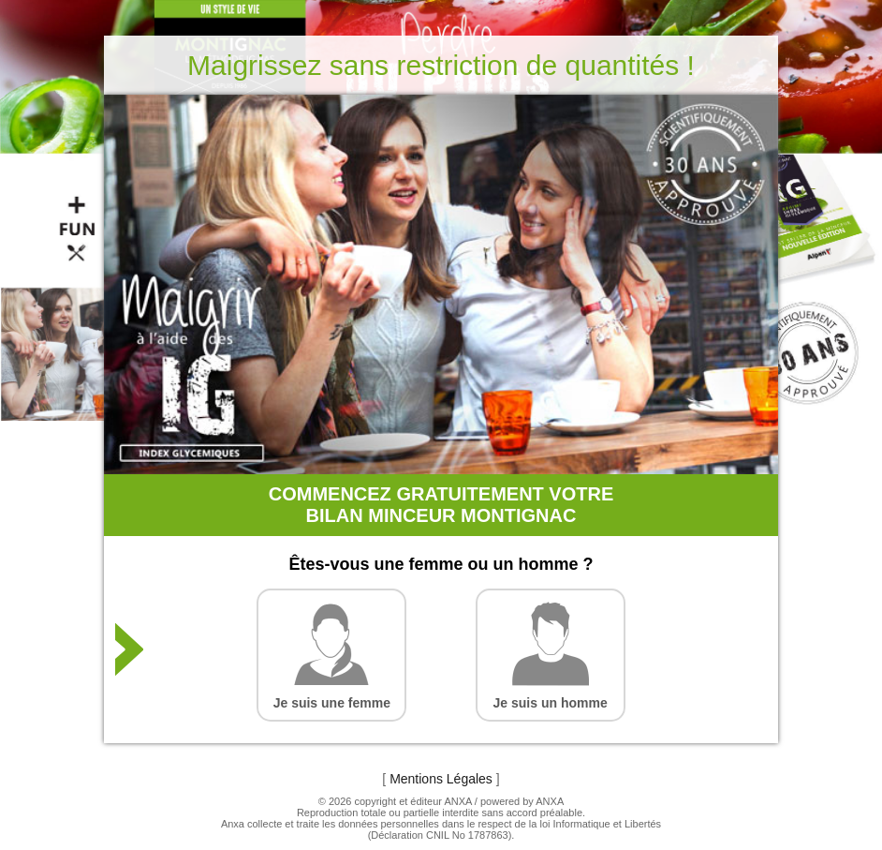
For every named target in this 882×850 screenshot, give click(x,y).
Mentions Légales (441, 778)
